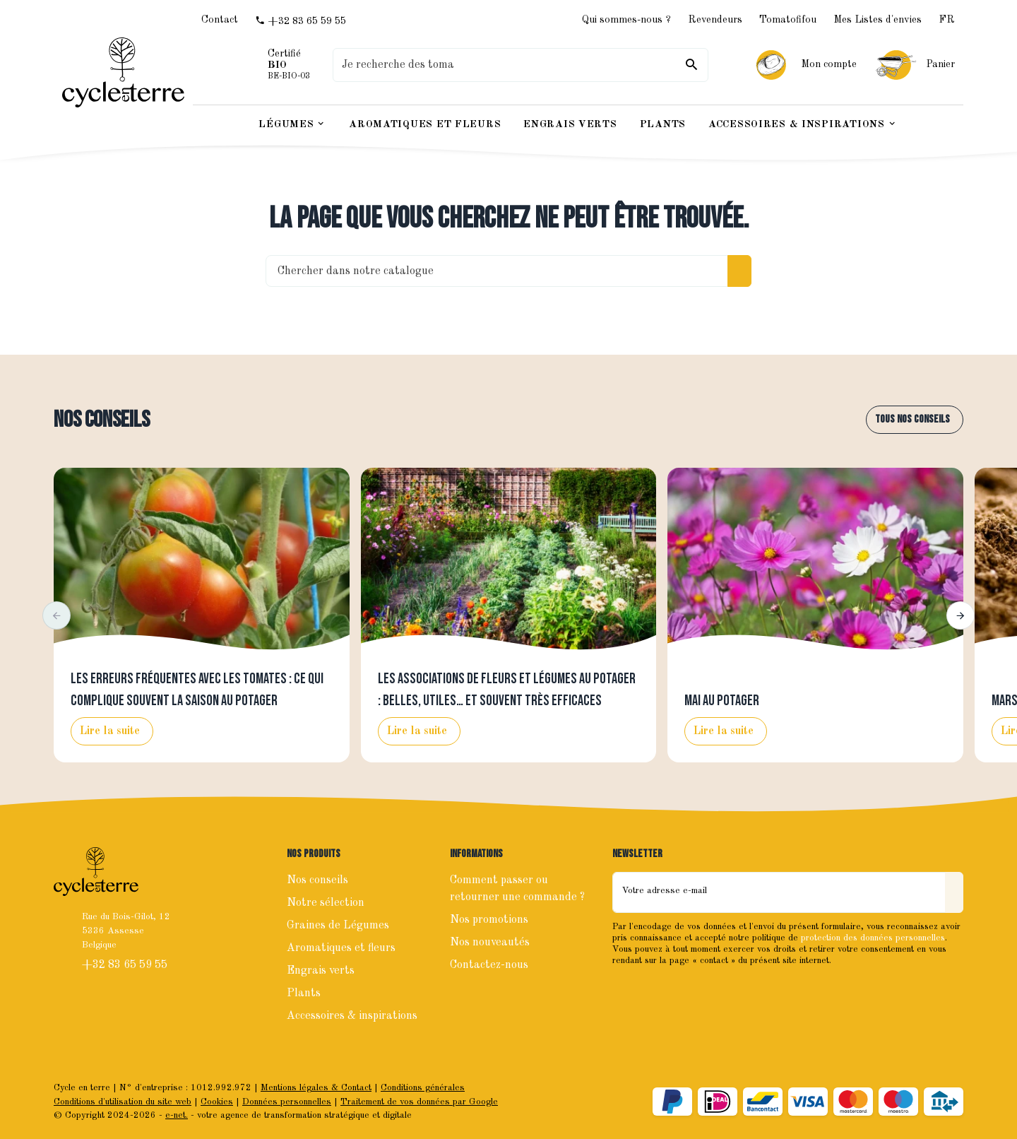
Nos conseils (102, 420)
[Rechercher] (691, 65)
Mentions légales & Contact (316, 1087)
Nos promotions (489, 920)
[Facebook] (625, 990)
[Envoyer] (954, 892)
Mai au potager (721, 700)
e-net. (176, 1115)
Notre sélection (325, 903)
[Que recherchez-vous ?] (520, 65)
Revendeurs (715, 20)
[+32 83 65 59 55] (300, 21)
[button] (56, 615)
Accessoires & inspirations (352, 1016)
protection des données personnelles (873, 938)
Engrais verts (321, 970)
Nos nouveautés (490, 942)
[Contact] (219, 20)
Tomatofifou (787, 20)
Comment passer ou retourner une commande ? (517, 889)
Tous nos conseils (912, 419)
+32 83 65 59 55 (126, 965)
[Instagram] (656, 990)
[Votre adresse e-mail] (779, 892)
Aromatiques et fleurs (341, 948)
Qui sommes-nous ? (626, 20)
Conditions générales (423, 1087)
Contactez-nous (489, 965)
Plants (304, 993)
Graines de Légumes (338, 925)
